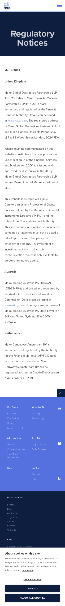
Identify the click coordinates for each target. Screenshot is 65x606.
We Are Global (15, 428)
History (11, 423)
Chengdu (11, 530)
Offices (35, 479)
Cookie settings (33, 579)
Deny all (32, 588)
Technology (38, 418)
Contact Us (38, 474)
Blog (9, 468)
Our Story (12, 407)
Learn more (27, 570)
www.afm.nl (32, 366)
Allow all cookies (32, 598)
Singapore (12, 517)
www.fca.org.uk (17, 125)
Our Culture (13, 418)
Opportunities (39, 444)
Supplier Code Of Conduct (19, 546)
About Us (12, 413)
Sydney (10, 521)
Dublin (10, 509)
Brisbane (11, 525)
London (10, 505)
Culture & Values (16, 449)
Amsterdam (12, 513)
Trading (36, 413)
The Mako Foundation (13, 456)
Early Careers (39, 449)
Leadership (13, 444)
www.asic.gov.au (15, 310)
